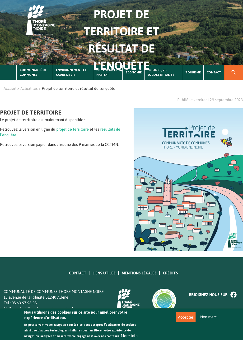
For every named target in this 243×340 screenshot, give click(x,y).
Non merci (209, 320)
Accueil (8, 72)
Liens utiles (104, 273)
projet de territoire (72, 129)
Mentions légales (139, 273)
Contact (214, 72)
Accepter (185, 320)
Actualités (29, 88)
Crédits (170, 273)
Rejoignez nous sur (208, 294)
